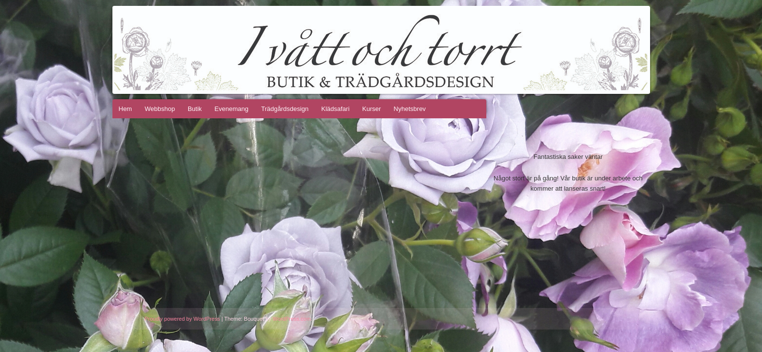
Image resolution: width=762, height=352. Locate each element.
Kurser (371, 108)
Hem (125, 108)
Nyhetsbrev (409, 108)
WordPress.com (292, 319)
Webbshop (160, 108)
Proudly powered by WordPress (182, 319)
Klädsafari (335, 108)
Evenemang (231, 108)
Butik (195, 108)
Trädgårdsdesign (284, 108)
